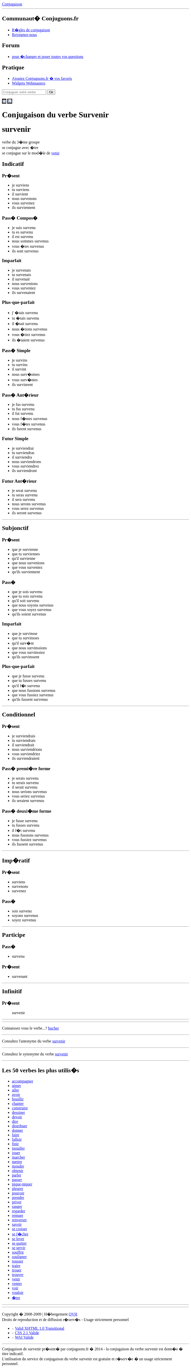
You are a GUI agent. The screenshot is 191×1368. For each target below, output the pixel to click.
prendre (18, 1197)
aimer (16, 1086)
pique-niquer (22, 1184)
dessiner (18, 1112)
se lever (18, 1239)
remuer (17, 1215)
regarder (18, 1211)
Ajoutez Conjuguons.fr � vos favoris (42, 78)
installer (18, 1148)
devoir (17, 1117)
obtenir (17, 1171)
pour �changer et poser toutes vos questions (47, 56)
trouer (16, 1270)
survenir (58, 1041)
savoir (17, 1224)
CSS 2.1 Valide (27, 1333)
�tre (16, 1298)
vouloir (17, 1292)
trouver (17, 1275)
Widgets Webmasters (28, 83)
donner (17, 1130)
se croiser (19, 1229)
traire (16, 1266)
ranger (17, 1206)
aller (15, 1090)
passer (17, 1180)
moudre (18, 1166)
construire (20, 1108)
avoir (16, 1094)
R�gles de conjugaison (31, 30)
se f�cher (20, 1234)
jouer (16, 1153)
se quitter (19, 1243)
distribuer (19, 1126)
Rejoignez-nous (24, 35)
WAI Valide (24, 1337)
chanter (18, 1103)
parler (16, 1175)
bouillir (18, 1099)
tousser (17, 1261)
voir (15, 1288)
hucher (53, 1028)
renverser (19, 1220)
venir (55, 153)
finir (15, 1144)
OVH (73, 1314)
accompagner (22, 1081)
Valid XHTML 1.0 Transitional (39, 1328)
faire (15, 1135)
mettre (17, 1162)
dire (15, 1121)
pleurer (17, 1188)
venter (17, 1283)
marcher (18, 1157)
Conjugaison (12, 4)
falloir (17, 1139)
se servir (18, 1248)
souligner (19, 1257)
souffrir (18, 1252)
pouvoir (18, 1193)
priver (16, 1202)
